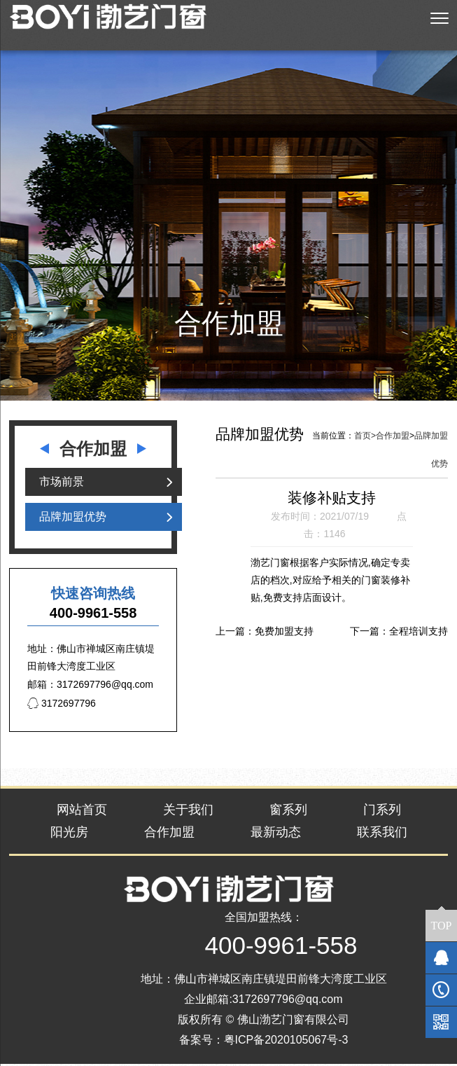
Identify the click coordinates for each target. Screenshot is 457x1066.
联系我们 (382, 834)
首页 (365, 438)
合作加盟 (392, 438)
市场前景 (61, 484)
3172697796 (61, 705)
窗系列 (288, 812)
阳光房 (69, 834)
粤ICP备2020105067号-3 (286, 1041)
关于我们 (188, 812)
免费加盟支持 (284, 632)
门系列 (382, 812)
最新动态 (276, 834)
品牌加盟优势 (72, 519)
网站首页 (82, 812)
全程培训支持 (418, 632)
